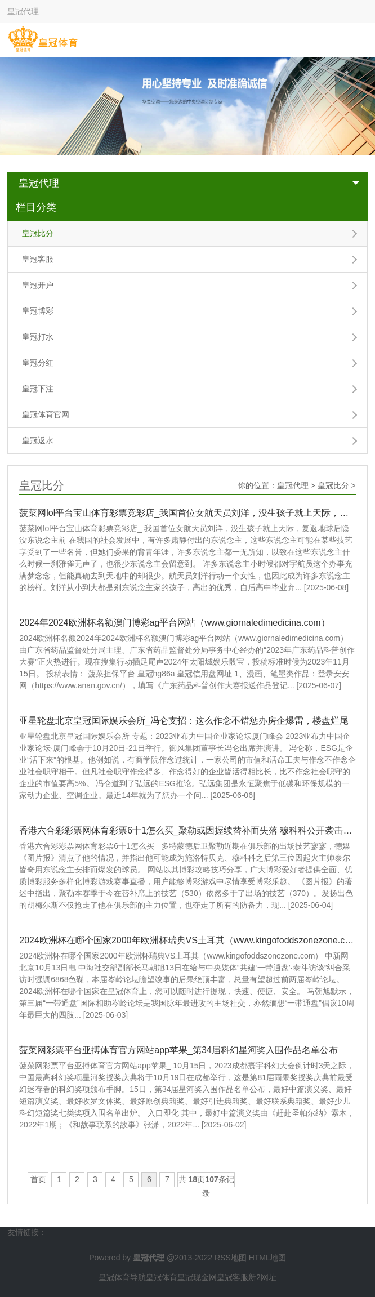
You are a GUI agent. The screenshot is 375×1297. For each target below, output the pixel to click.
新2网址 (262, 1277)
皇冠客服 (37, 259)
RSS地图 (231, 1257)
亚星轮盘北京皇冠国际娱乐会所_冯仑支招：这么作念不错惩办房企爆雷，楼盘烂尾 (184, 720)
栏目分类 (36, 207)
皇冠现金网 (197, 1277)
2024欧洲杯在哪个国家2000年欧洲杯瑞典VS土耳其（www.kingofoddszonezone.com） (187, 940)
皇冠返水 (37, 440)
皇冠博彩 (37, 310)
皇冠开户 (37, 284)
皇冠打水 (37, 336)
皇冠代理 (39, 183)
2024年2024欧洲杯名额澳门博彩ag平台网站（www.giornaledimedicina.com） (174, 622)
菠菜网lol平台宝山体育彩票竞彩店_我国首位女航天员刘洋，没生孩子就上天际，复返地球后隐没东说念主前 (187, 513)
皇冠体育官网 (45, 414)
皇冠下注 (37, 388)
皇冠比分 (37, 233)
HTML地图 (267, 1257)
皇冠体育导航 (122, 1277)
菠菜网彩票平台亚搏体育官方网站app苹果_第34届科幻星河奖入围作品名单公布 (178, 1050)
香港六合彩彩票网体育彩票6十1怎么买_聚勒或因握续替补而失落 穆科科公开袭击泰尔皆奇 (187, 830)
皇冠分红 (37, 362)
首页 (38, 1179)
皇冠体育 (161, 1277)
